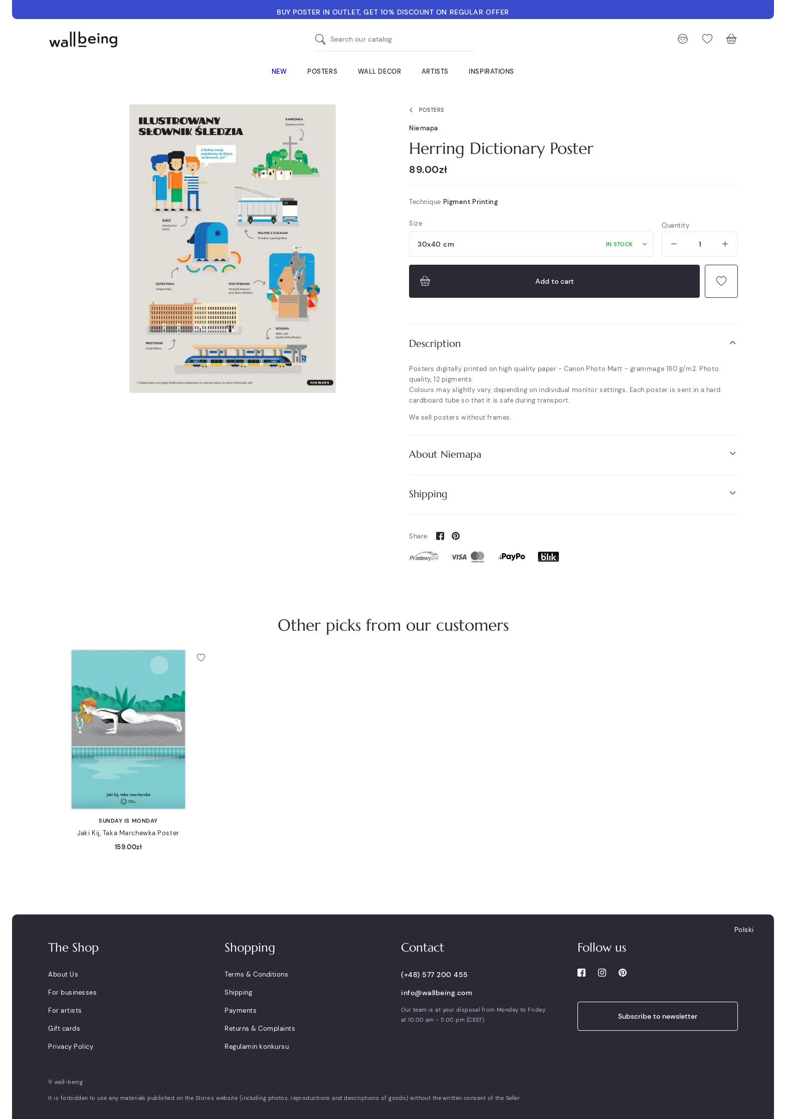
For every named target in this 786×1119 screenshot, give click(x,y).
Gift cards (64, 1028)
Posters (424, 110)
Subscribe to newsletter (657, 1016)
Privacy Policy (70, 1046)
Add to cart (496, 281)
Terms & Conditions (256, 974)
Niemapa (423, 128)
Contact (422, 947)
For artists (65, 1010)
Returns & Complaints (260, 1028)
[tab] (573, 343)
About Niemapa (573, 454)
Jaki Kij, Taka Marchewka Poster (128, 833)
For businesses (72, 992)
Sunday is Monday (128, 820)
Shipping (573, 493)
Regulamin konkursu (257, 1046)
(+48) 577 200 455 (434, 974)
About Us (63, 974)
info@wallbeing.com (436, 992)
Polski (744, 929)
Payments (241, 1010)
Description (573, 343)
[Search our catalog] (322, 39)
